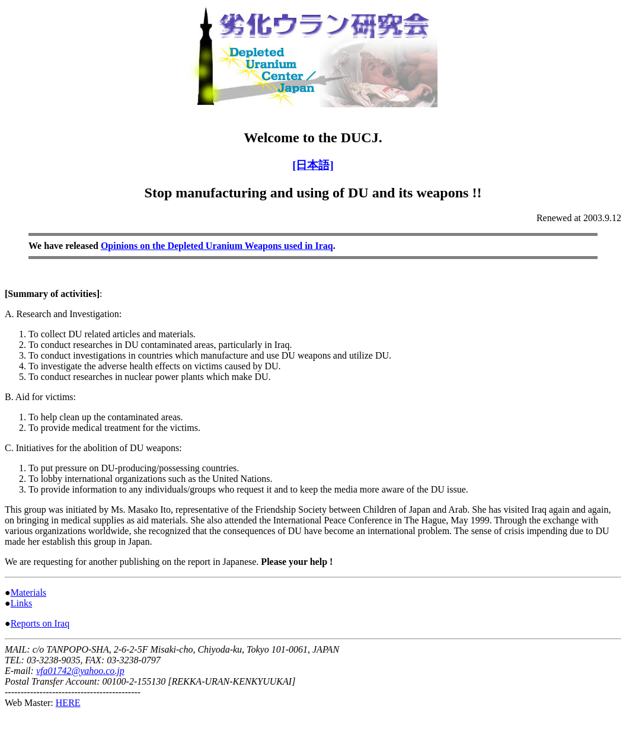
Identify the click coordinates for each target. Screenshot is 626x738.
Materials (28, 592)
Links (21, 603)
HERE (68, 703)
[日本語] (312, 165)
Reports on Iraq (40, 623)
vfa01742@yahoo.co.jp (80, 671)
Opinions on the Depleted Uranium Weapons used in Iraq (217, 246)
